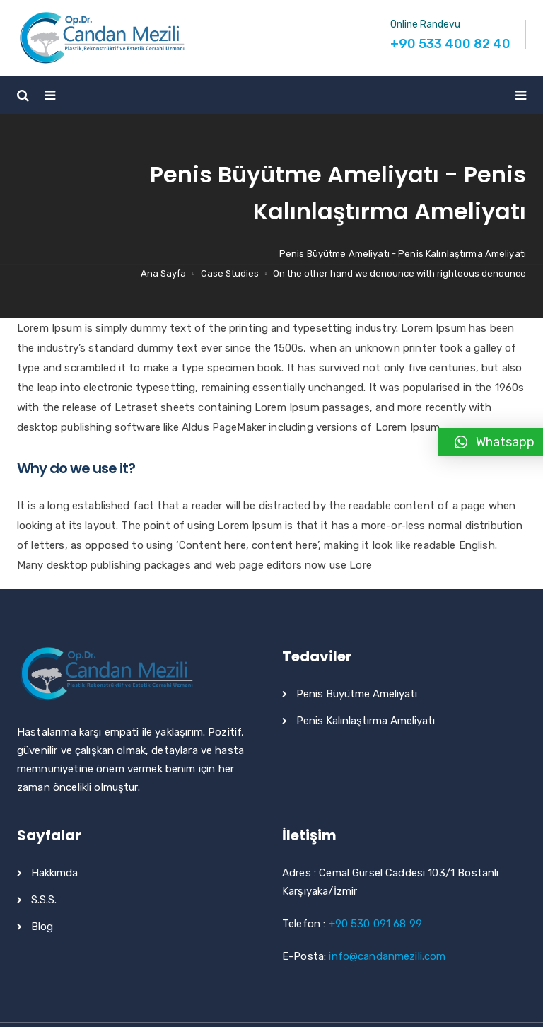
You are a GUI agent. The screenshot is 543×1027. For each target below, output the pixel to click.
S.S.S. (44, 899)
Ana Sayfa (163, 273)
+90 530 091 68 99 (376, 923)
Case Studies (230, 273)
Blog (42, 926)
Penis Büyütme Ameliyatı (356, 693)
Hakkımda (54, 872)
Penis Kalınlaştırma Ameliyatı (365, 720)
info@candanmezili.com (387, 956)
